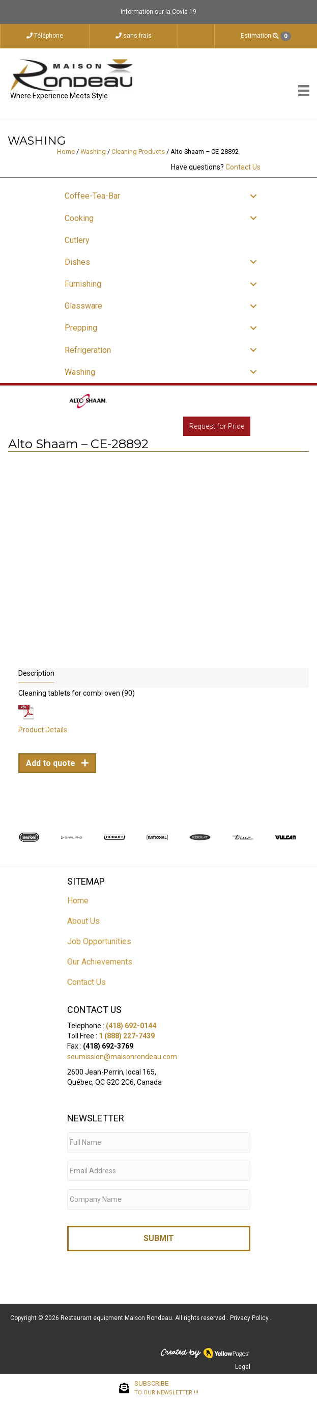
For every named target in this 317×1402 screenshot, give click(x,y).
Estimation (266, 36)
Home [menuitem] (78, 900)
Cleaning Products (138, 151)
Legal (242, 1366)
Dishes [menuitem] (77, 262)
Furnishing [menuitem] (83, 284)
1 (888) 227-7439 (127, 1036)
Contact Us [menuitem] (86, 982)
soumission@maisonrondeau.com (122, 1057)
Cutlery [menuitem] (77, 240)
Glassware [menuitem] (83, 306)
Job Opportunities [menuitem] (99, 941)
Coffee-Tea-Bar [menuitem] (92, 196)
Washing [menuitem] (80, 372)
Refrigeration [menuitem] (88, 350)
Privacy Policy (250, 1318)
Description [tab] (36, 673)
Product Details (42, 730)
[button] (253, 196)
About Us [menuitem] (83, 921)
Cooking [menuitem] (79, 218)
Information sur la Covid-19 (158, 11)
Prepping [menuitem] (81, 328)
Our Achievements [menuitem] (99, 962)
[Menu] (304, 90)
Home (66, 151)
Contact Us (243, 167)
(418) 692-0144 (131, 1026)
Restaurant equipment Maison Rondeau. (117, 1318)
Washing (93, 151)
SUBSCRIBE (166, 1388)
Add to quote (51, 763)
